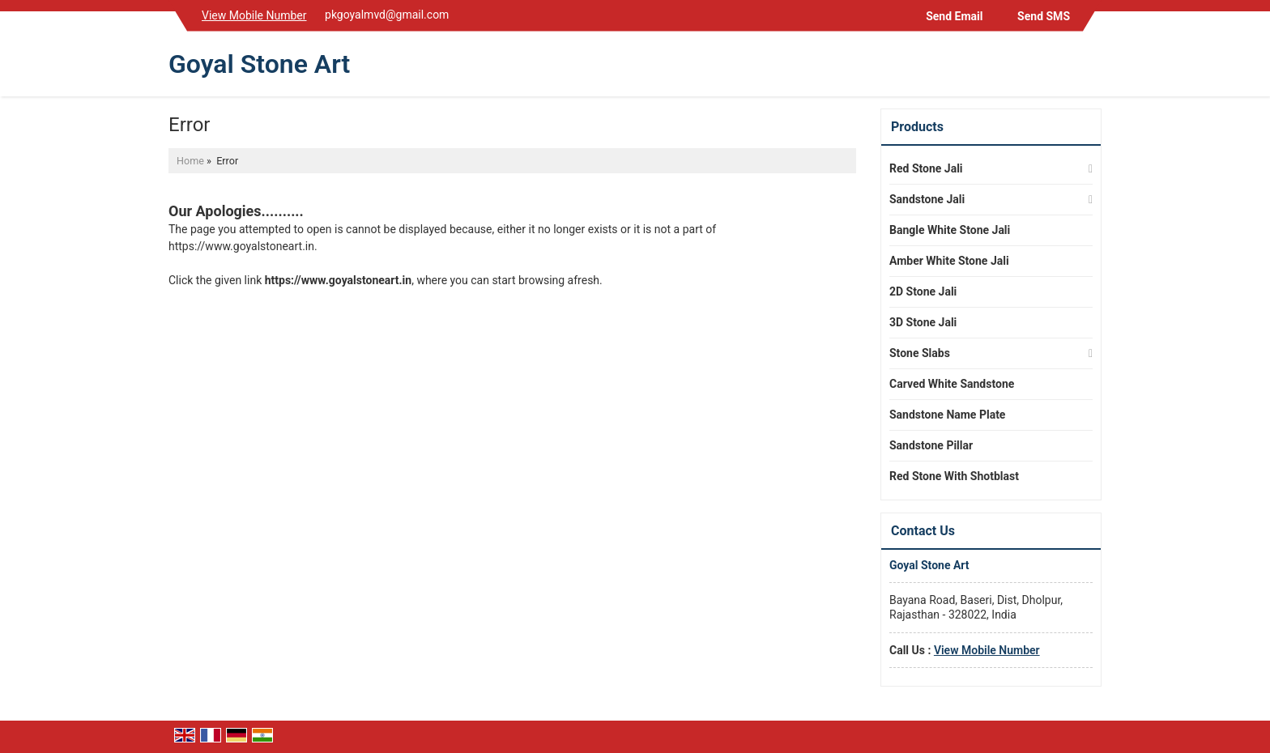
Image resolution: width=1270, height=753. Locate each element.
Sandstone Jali (927, 199)
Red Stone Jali (926, 168)
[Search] (1091, 68)
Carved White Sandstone (951, 383)
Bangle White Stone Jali (949, 229)
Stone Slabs (919, 353)
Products (917, 126)
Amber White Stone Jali (949, 260)
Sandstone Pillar (931, 445)
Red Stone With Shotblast (954, 476)
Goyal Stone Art (259, 64)
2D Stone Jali (923, 291)
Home (190, 161)
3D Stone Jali (923, 322)
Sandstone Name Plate (947, 414)
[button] (254, 15)
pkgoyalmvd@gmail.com (387, 14)
